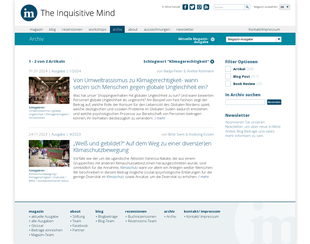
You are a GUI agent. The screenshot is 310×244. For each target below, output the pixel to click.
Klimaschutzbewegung (42, 174)
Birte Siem (176, 134)
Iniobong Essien (201, 134)
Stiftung (79, 216)
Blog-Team (106, 220)
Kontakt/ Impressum (202, 216)
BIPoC (32, 180)
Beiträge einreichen (46, 230)
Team (77, 220)
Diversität (59, 177)
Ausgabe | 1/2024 (66, 71)
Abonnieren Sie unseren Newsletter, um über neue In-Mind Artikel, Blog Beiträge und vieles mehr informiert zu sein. (252, 129)
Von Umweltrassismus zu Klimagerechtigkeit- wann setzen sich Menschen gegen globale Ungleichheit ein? (140, 83)
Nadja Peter (173, 71)
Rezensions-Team (142, 220)
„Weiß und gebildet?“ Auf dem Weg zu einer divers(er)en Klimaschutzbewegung (142, 146)
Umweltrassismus (39, 110)
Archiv (171, 216)
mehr (161, 118)
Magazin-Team (42, 234)
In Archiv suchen (242, 94)
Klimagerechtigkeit (57, 114)
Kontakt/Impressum (264, 29)
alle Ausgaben (42, 220)
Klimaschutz (129, 167)
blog (52, 29)
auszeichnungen (157, 29)
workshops (97, 29)
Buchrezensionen (142, 216)
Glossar (37, 225)
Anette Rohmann (200, 71)
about (133, 29)
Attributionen (37, 117)
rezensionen (72, 29)
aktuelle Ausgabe (44, 216)
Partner (79, 230)
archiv (117, 29)
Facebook (80, 225)
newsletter (185, 29)
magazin (36, 29)
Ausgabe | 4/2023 (66, 134)
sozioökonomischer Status (53, 180)
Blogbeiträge (108, 216)
